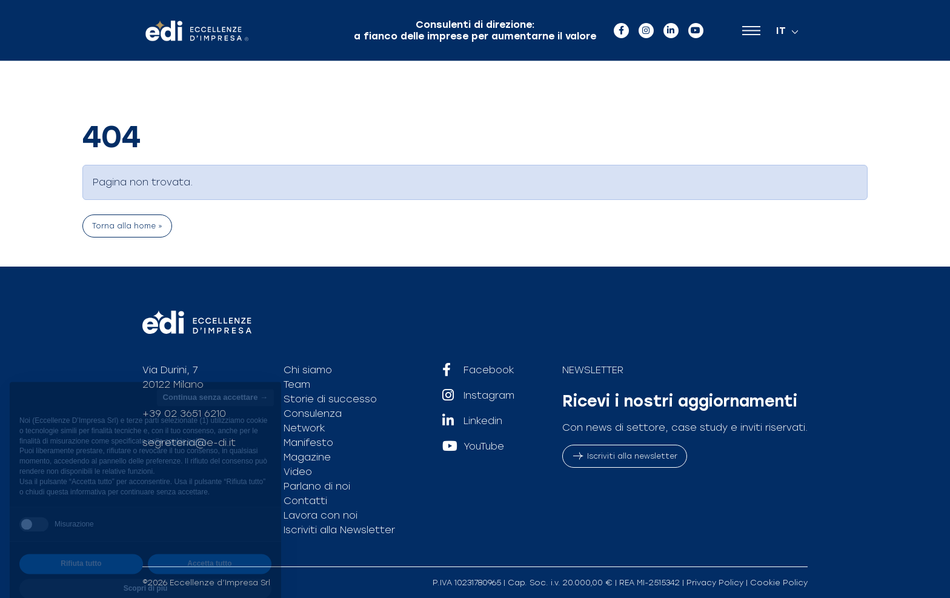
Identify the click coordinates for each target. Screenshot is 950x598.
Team (297, 384)
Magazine (307, 457)
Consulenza (313, 413)
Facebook (478, 370)
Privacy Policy (714, 582)
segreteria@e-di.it (189, 442)
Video (298, 471)
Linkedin (472, 421)
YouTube (473, 446)
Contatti (305, 501)
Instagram (478, 395)
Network (304, 428)
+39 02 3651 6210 (184, 413)
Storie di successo (330, 399)
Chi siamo (308, 370)
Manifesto (308, 442)
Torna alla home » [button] (127, 226)
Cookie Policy (779, 582)
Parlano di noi (317, 486)
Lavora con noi (320, 515)
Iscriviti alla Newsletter (339, 530)
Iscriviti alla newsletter (624, 456)
